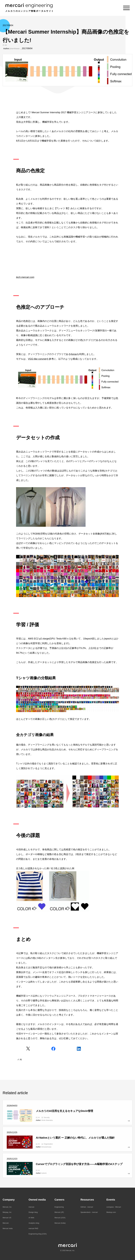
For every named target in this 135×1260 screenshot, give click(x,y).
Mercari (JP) (59, 1212)
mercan (31, 1207)
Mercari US (7, 1218)
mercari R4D (33, 1228)
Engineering (59, 1207)
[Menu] (126, 8)
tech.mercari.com (25, 277)
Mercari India (8, 1228)
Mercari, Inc (7, 1207)
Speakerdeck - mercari (89, 1212)
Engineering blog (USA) (38, 1234)
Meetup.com (111, 1212)
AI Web (31, 1218)
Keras (74, 354)
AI (6, 45)
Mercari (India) (60, 1223)
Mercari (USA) (60, 1218)
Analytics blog (34, 1223)
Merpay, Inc (7, 1212)
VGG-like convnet (37, 359)
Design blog (33, 1212)
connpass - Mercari (113, 1207)
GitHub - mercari (86, 1207)
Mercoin (6, 1223)
